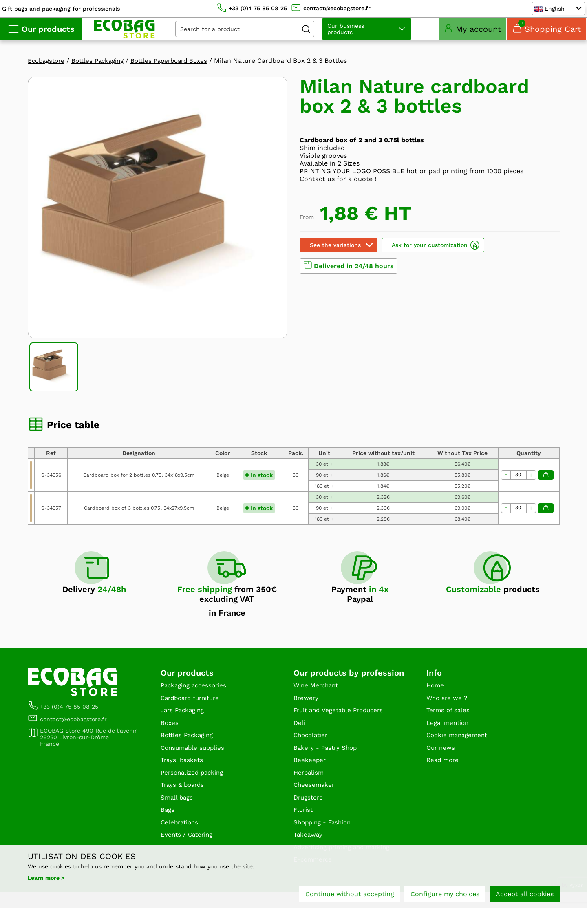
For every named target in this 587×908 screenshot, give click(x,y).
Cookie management (459, 747)
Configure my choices (444, 895)
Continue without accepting (349, 895)
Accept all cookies (525, 895)
